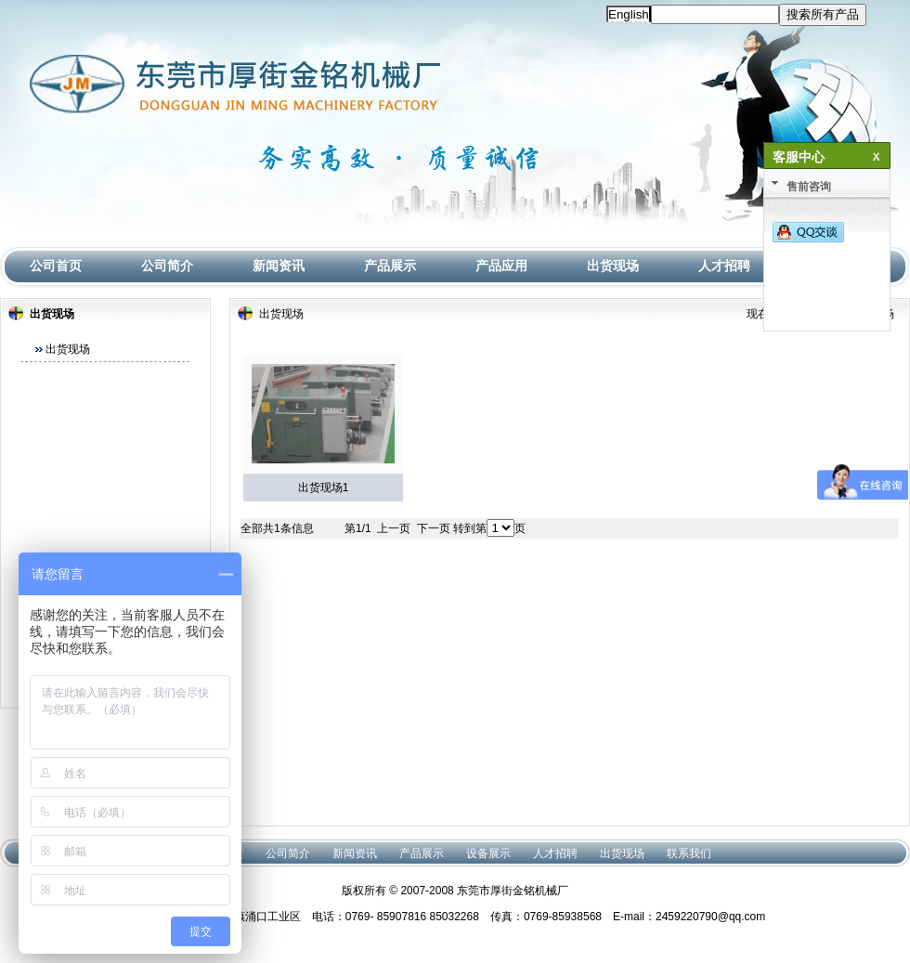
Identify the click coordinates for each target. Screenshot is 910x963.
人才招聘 (724, 265)
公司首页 (56, 265)
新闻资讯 (279, 265)
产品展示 (390, 265)
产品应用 (501, 265)
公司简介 (167, 265)
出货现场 (613, 265)
